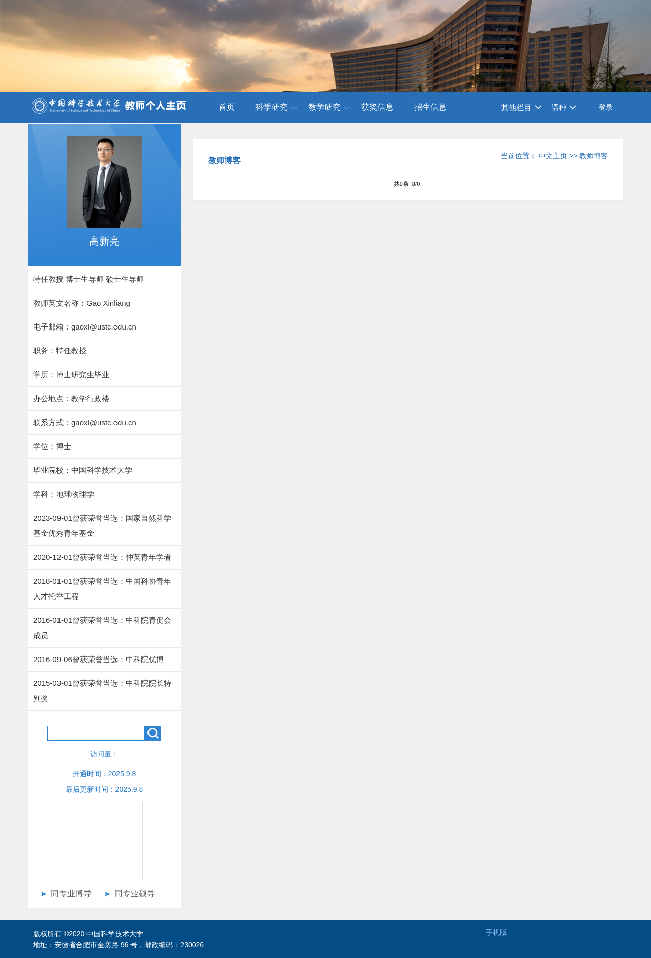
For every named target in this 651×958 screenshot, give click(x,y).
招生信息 (430, 107)
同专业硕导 (134, 893)
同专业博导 (71, 893)
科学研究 (271, 107)
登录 (606, 107)
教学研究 (324, 107)
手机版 (496, 932)
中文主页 (553, 156)
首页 (227, 107)
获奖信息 (377, 107)
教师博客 (593, 156)
